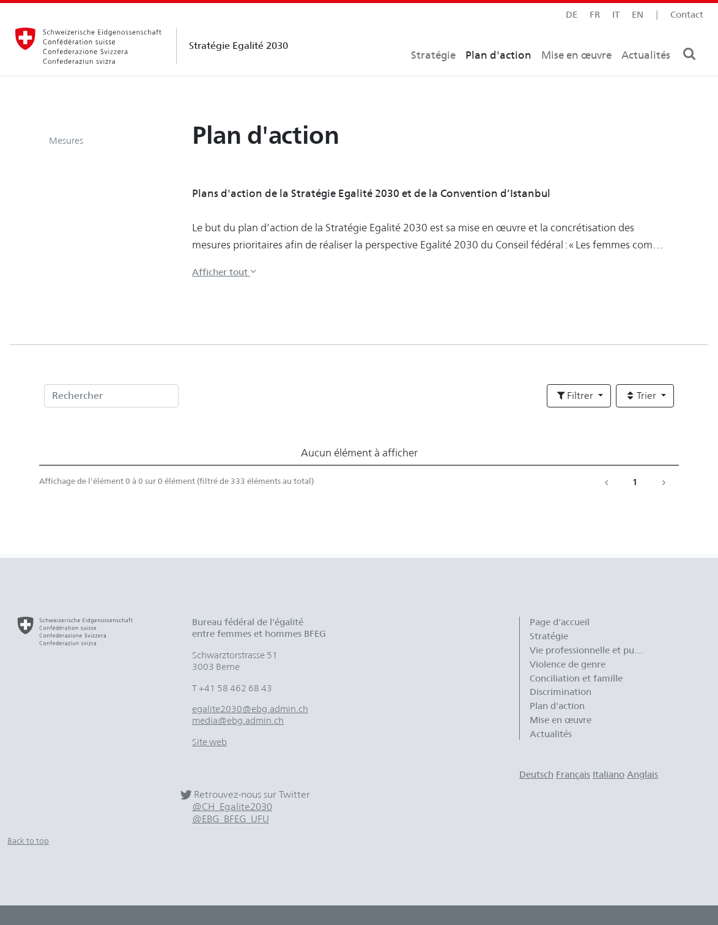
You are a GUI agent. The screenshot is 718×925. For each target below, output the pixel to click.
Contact (686, 14)
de (571, 14)
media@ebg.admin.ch (238, 720)
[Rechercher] (111, 395)
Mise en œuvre (576, 76)
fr (595, 14)
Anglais (642, 774)
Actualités (645, 76)
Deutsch (536, 774)
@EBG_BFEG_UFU (230, 819)
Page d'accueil (560, 622)
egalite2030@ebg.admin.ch (250, 709)
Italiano (608, 774)
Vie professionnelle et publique (593, 650)
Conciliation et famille (576, 678)
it (616, 14)
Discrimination (560, 691)
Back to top (28, 840)
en (637, 14)
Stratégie (433, 76)
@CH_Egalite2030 (232, 806)
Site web (209, 742)
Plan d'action (498, 76)
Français (573, 774)
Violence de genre (567, 664)
